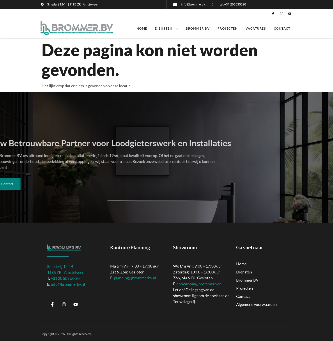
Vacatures (256, 26)
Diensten (166, 26)
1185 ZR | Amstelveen (65, 269)
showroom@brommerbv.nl (200, 280)
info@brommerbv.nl (68, 281)
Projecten (228, 26)
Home (141, 26)
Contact (282, 26)
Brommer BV (198, 26)
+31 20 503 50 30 (65, 275)
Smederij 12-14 (60, 263)
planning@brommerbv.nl (135, 274)
